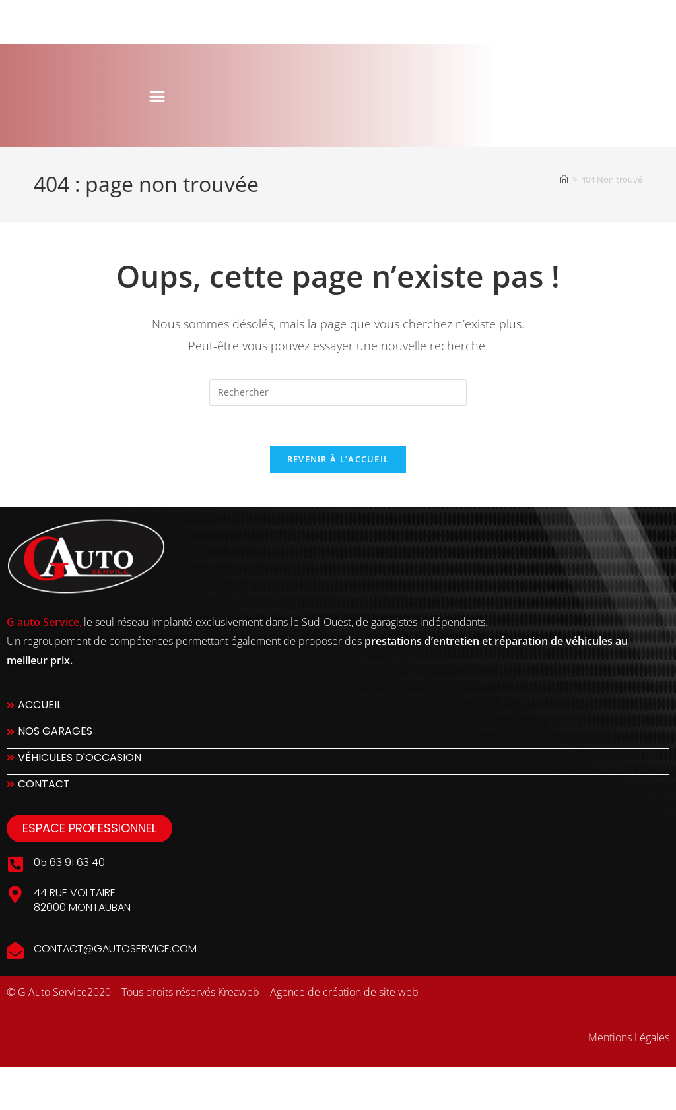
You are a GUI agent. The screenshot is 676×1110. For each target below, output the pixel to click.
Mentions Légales (628, 1037)
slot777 (22, 1082)
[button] (77, 95)
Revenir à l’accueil (338, 459)
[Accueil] (564, 179)
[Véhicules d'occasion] (338, 761)
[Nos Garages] (338, 735)
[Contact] (338, 788)
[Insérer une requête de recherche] (338, 392)
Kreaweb (238, 992)
